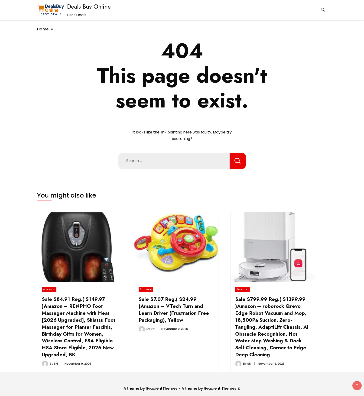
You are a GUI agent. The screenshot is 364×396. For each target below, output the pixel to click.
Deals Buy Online (89, 6)
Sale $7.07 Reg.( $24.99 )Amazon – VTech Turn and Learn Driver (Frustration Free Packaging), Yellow (174, 309)
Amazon (49, 289)
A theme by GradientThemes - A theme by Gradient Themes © (182, 388)
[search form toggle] (323, 10)
